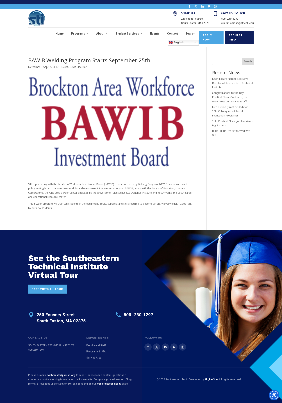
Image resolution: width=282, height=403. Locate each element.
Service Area (93, 357)
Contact (172, 33)
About (100, 33)
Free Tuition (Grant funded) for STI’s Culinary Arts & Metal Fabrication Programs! (230, 111)
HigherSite (211, 379)
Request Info (236, 37)
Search (190, 33)
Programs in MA (96, 351)
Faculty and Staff (96, 345)
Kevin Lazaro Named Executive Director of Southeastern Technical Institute (232, 83)
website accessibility (109, 383)
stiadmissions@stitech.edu (237, 23)
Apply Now (207, 37)
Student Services (127, 33)
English (176, 42)
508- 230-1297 (229, 18)
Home (60, 33)
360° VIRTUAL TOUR (47, 289)
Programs (78, 33)
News (64, 67)
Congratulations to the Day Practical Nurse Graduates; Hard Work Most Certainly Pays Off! (230, 97)
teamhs (36, 67)
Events (155, 33)
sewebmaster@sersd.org (60, 375)
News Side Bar (78, 67)
